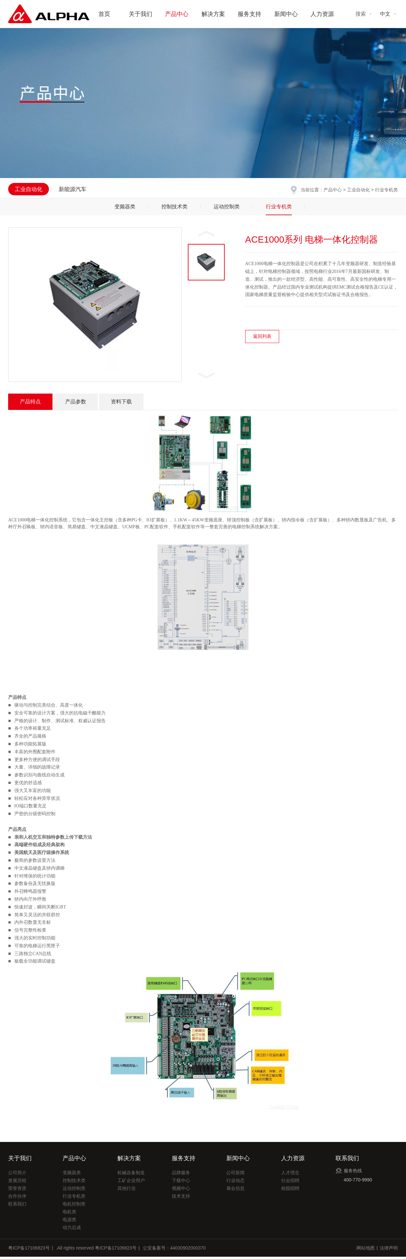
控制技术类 (174, 209)
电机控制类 (74, 1206)
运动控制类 (227, 209)
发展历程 (17, 1182)
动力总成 (72, 1229)
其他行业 (126, 1190)
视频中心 (181, 1190)
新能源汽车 (72, 189)
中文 (385, 14)
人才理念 (290, 1174)
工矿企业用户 (131, 1182)
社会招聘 (290, 1182)
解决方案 (213, 14)
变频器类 (124, 209)
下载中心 (181, 1182)
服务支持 (249, 14)
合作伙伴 (17, 1198)
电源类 (69, 1221)
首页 (104, 14)
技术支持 (181, 1198)
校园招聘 (290, 1190)
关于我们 (140, 14)
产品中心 (176, 14)
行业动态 (235, 1182)
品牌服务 (181, 1174)
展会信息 (235, 1190)
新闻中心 (286, 14)
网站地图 (365, 1250)
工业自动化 (358, 189)
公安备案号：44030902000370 (174, 1250)
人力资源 (322, 14)
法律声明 (389, 1250)
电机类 (69, 1214)
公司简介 (17, 1174)
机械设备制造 (131, 1174)
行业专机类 (279, 209)
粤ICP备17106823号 (29, 1250)
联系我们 (17, 1206)
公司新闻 (235, 1174)
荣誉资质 (17, 1190)
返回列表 (262, 338)
